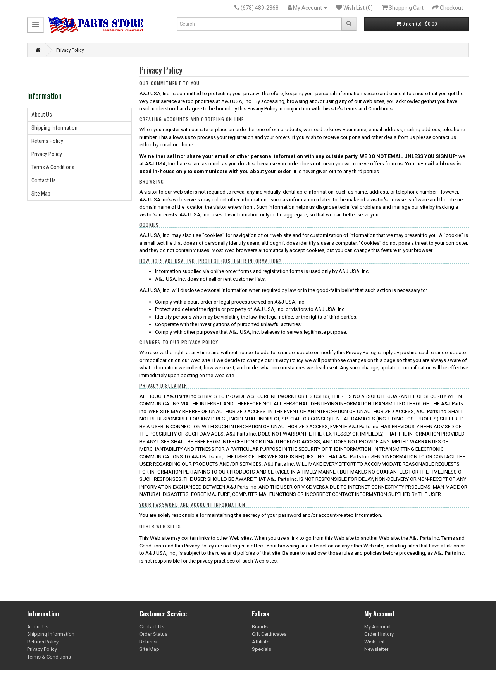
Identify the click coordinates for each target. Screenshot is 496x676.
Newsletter (376, 649)
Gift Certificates (269, 634)
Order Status (153, 634)
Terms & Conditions (52, 167)
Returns (148, 642)
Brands (260, 627)
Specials (261, 649)
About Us (41, 115)
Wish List (374, 642)
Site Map (40, 193)
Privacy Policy (70, 50)
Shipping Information (54, 128)
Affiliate (260, 642)
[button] (35, 25)
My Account (377, 627)
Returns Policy (47, 141)
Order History (379, 634)
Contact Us (43, 180)
